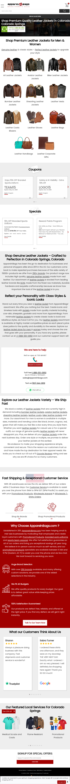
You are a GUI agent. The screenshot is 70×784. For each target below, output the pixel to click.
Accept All (61, 782)
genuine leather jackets (38, 276)
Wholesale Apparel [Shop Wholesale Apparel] (43, 493)
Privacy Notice (22, 770)
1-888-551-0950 (19, 28)
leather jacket (43, 289)
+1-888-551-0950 (24, 336)
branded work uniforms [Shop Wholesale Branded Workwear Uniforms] (56, 537)
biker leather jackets (52, 415)
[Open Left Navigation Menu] (2, 6)
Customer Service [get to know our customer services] (55, 478)
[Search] (64, 11)
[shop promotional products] (51, 510)
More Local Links (35, 16)
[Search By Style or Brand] (29, 11)
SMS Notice (39, 770)
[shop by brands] (19, 510)
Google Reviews (44, 453)
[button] (29, 694)
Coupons (35, 169)
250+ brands (38, 273)
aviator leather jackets (56, 412)
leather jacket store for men (17, 329)
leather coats (35, 415)
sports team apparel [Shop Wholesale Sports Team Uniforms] (18, 540)
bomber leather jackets (32, 412)
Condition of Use (31, 770)
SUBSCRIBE (35, 762)
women (37, 329)
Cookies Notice (47, 770)
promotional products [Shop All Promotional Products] (13, 549)
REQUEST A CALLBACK (35, 365)
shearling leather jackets (15, 415)
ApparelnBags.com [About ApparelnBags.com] (31, 530)
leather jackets (37, 279)
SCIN (22, 283)
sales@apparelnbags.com (35, 378)
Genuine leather (9, 49)
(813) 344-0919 (38, 383)
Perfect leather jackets (46, 49)
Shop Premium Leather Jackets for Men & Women (35, 42)
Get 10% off (7, 711)
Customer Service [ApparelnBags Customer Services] (38, 487)
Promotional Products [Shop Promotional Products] (22, 493)
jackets (26, 310)
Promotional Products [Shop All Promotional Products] (33, 537)
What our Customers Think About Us (35, 632)
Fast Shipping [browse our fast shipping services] (12, 478)
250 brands (26, 569)
